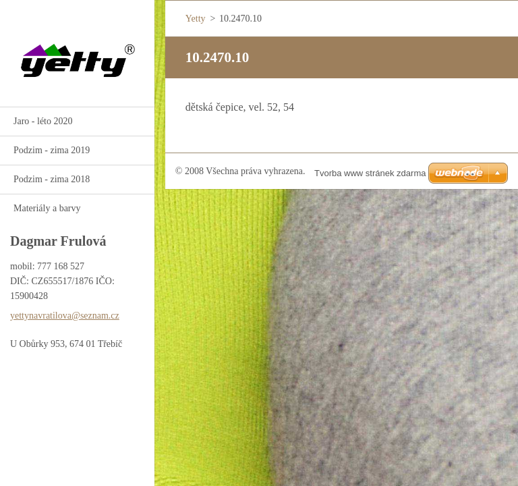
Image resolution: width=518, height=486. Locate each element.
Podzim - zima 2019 (51, 150)
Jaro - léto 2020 (42, 121)
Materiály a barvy (47, 208)
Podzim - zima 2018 (51, 179)
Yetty (195, 19)
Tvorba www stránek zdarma (370, 173)
